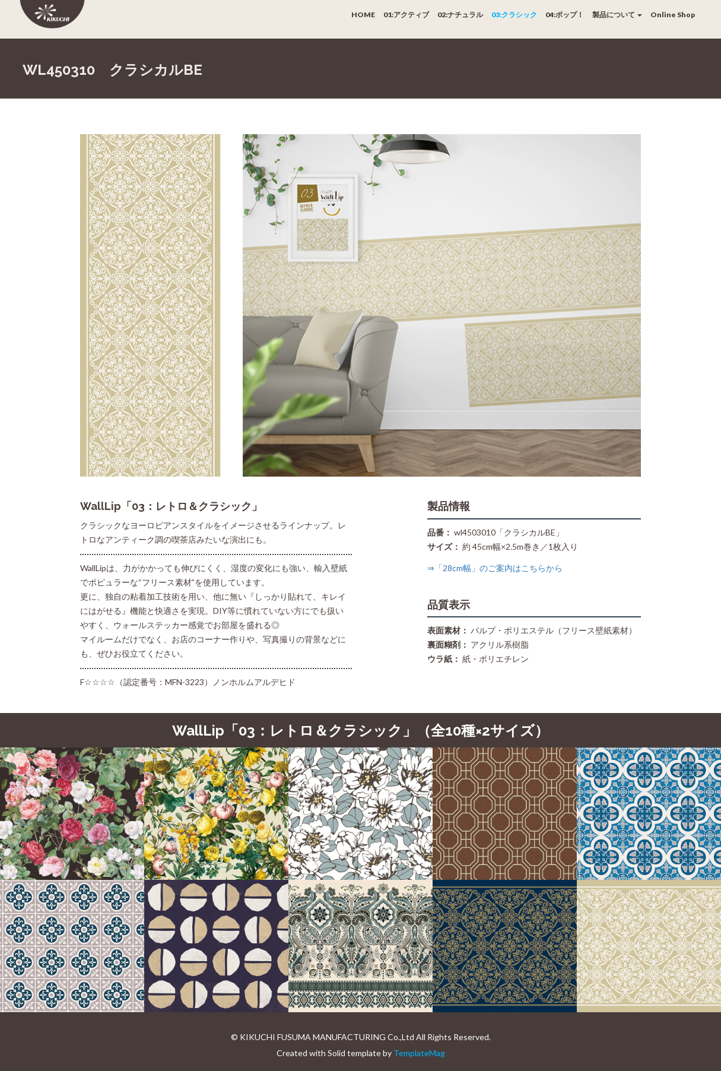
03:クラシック (514, 14)
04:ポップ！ (564, 14)
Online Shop (672, 14)
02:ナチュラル (460, 14)
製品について (617, 14)
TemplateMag (419, 1053)
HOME (363, 14)
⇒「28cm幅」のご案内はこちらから (495, 568)
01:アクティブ (406, 14)
